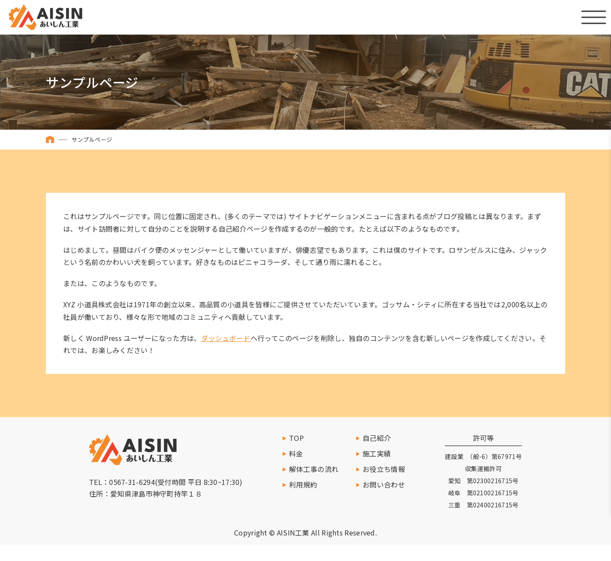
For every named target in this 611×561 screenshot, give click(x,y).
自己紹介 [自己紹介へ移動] (377, 438)
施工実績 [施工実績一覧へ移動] (377, 453)
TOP (296, 438)
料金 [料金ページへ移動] (296, 453)
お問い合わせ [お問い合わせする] (384, 484)
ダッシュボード (226, 338)
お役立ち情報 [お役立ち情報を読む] (384, 469)
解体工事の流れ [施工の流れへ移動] (313, 469)
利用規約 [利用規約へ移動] (303, 484)
